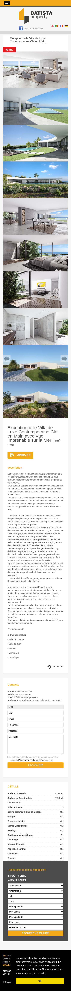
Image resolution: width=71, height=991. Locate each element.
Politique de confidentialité (30, 760)
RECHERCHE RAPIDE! (36, 933)
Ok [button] (39, 981)
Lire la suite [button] (39, 973)
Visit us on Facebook (34, 29)
